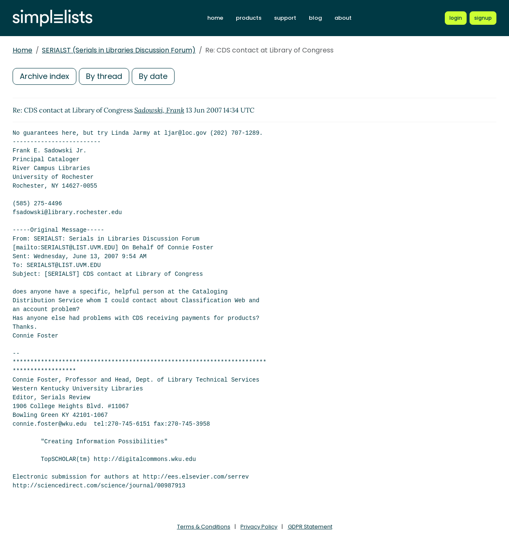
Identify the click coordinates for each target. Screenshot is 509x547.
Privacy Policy (258, 527)
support (285, 18)
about (343, 18)
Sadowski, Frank (159, 110)
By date (153, 76)
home (215, 18)
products (248, 18)
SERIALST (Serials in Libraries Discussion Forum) (119, 50)
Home (22, 50)
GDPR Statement (310, 527)
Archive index (44, 76)
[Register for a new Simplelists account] (483, 18)
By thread (104, 76)
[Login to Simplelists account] (456, 18)
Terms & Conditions (203, 527)
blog (315, 18)
